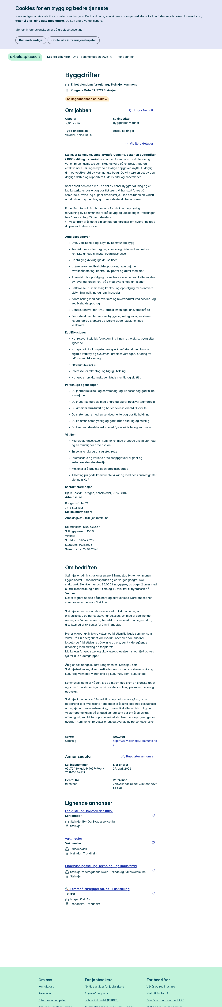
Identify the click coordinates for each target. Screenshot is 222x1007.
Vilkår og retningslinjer (161, 986)
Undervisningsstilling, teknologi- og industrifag (101, 866)
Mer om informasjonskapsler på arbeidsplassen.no (49, 29)
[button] (137, 756)
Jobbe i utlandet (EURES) (102, 1000)
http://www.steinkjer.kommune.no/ (135, 743)
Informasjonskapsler (52, 1000)
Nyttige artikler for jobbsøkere (104, 986)
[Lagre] (153, 815)
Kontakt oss (46, 986)
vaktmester (73, 838)
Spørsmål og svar (96, 993)
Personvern (45, 993)
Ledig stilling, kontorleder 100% (89, 811)
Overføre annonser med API (165, 1000)
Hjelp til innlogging (159, 993)
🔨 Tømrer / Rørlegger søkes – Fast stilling (97, 889)
